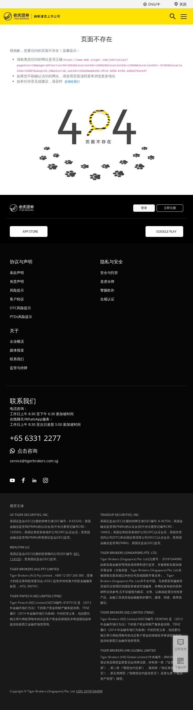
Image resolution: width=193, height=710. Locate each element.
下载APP (180, 667)
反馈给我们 (72, 81)
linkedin (34, 480)
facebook (23, 480)
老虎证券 (33, 16)
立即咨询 (180, 649)
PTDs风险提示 (21, 316)
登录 (144, 208)
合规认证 (107, 299)
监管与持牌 (18, 367)
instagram (45, 480)
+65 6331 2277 (35, 438)
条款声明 (17, 272)
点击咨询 (27, 450)
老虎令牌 (107, 281)
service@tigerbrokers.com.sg (34, 460)
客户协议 (17, 299)
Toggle (183, 16)
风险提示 (17, 290)
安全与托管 (109, 272)
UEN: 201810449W (89, 691)
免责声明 (17, 281)
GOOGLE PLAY (164, 231)
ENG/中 (154, 4)
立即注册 (170, 208)
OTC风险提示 (20, 307)
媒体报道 (17, 350)
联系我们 (17, 359)
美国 (182, 4)
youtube (12, 480)
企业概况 (17, 341)
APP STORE (28, 231)
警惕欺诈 (107, 290)
